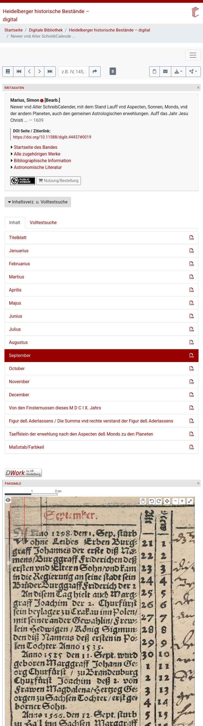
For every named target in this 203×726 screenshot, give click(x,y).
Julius (15, 329)
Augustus (18, 342)
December (19, 394)
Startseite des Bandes (35, 147)
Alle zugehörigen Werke (37, 154)
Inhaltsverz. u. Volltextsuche (37, 202)
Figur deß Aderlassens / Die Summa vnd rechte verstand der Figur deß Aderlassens (91, 421)
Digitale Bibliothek (46, 30)
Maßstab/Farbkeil (26, 447)
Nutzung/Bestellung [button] (58, 180)
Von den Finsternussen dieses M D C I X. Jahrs (55, 408)
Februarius (19, 263)
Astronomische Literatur (38, 167)
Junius (15, 316)
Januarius (18, 250)
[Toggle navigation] (193, 55)
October (17, 368)
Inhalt (14, 222)
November (19, 381)
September (20, 355)
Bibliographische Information (42, 160)
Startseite (13, 30)
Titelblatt (17, 237)
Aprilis (15, 290)
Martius (16, 277)
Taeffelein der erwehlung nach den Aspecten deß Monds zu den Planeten (81, 434)
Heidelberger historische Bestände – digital (109, 30)
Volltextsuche (43, 222)
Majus (15, 303)
